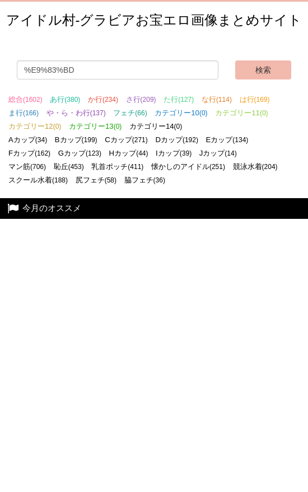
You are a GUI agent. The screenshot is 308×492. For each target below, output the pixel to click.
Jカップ (218, 153)
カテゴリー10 (181, 113)
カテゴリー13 (95, 126)
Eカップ (227, 139)
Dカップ (176, 139)
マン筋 (27, 166)
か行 (103, 99)
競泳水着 (255, 166)
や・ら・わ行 (76, 113)
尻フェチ (96, 180)
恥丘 (69, 166)
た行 (179, 99)
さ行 (141, 99)
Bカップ (76, 139)
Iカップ (174, 153)
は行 (255, 99)
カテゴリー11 (241, 113)
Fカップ (29, 153)
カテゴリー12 (34, 126)
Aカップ (27, 139)
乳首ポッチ (117, 166)
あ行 (65, 99)
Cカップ (126, 139)
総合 (25, 99)
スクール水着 (38, 180)
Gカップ (79, 153)
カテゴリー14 (155, 126)
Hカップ (128, 153)
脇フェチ (144, 180)
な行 (217, 99)
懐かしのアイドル (188, 166)
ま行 (23, 113)
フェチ (130, 113)
